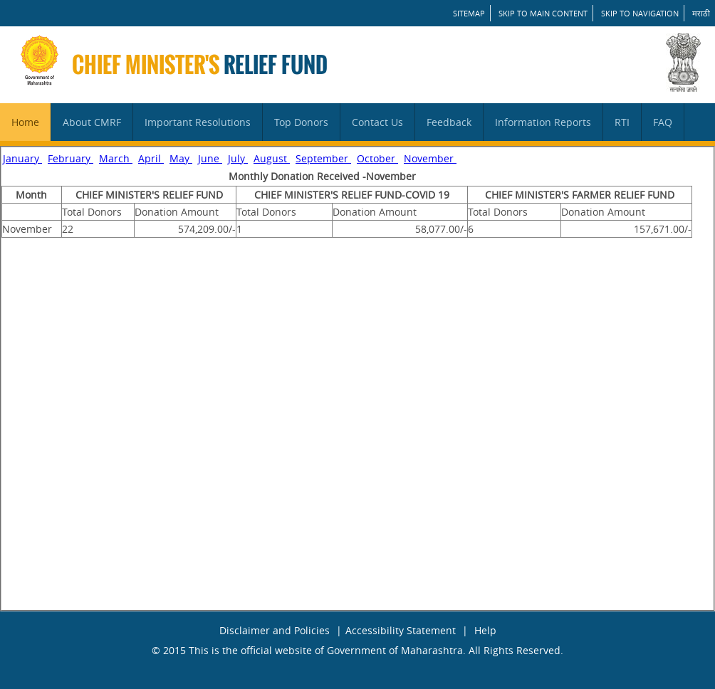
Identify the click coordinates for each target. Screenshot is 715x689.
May (180, 158)
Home (25, 122)
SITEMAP (469, 13)
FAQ (662, 122)
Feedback (449, 122)
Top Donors (301, 122)
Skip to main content (543, 13)
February (70, 158)
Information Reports (543, 122)
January (22, 158)
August (272, 158)
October (377, 158)
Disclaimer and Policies (274, 630)
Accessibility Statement (400, 630)
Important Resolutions (198, 122)
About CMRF (92, 122)
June (210, 158)
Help (485, 630)
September (323, 158)
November (430, 158)
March (115, 158)
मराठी (701, 13)
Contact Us (377, 122)
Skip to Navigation (640, 13)
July (238, 158)
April (151, 158)
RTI (622, 122)
